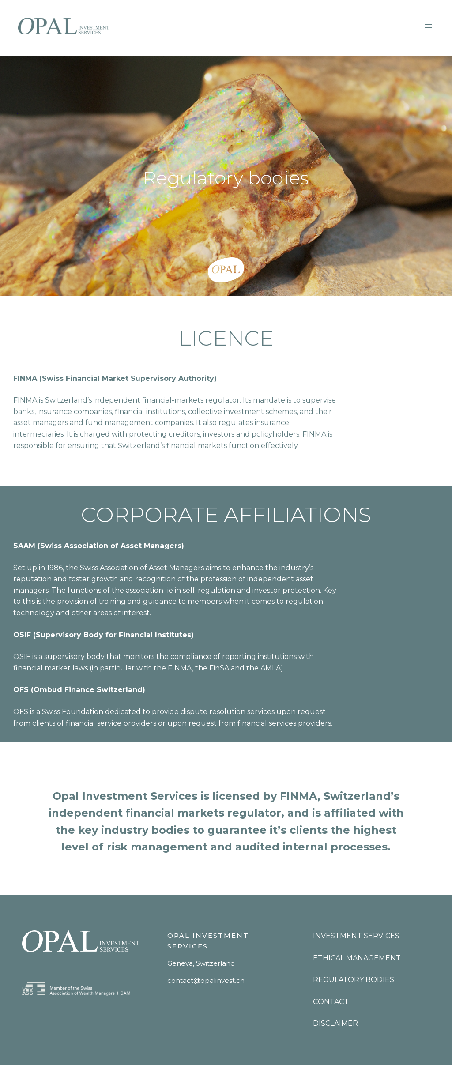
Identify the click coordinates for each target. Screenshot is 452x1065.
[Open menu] (428, 26)
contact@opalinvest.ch (206, 980)
